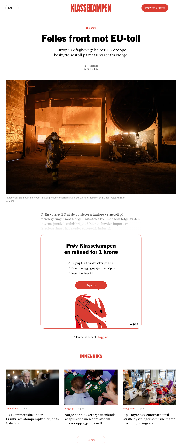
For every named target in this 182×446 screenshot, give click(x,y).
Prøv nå (91, 285)
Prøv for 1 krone (155, 7)
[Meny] (174, 8)
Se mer (91, 440)
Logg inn (103, 337)
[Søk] (11, 8)
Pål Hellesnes (91, 65)
